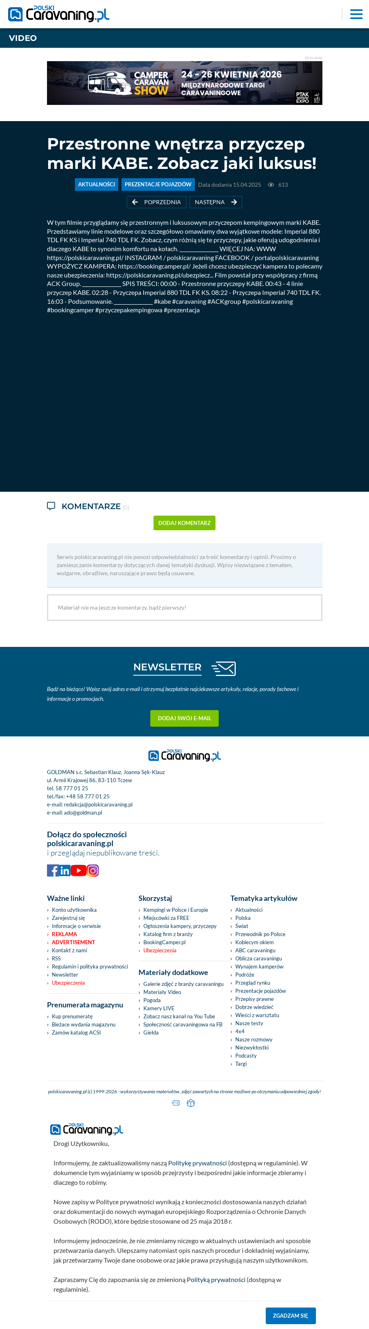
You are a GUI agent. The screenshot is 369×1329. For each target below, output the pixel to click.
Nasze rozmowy (254, 1039)
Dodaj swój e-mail (184, 718)
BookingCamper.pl (164, 942)
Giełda (151, 1032)
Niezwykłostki (252, 1047)
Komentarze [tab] (88, 506)
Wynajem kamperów (259, 966)
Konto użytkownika (74, 910)
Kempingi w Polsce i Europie (175, 910)
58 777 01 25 (71, 788)
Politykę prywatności (197, 1163)
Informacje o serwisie (76, 926)
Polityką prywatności (216, 1279)
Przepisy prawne (254, 999)
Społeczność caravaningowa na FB (182, 1024)
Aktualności (248, 910)
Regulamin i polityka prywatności (90, 966)
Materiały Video (162, 992)
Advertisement (73, 942)
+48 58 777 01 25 (88, 796)
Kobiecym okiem (254, 942)
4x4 (240, 1031)
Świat (241, 926)
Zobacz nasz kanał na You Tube (179, 1016)
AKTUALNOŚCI (96, 184)
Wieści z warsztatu (257, 1015)
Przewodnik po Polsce (260, 934)
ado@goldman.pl (83, 812)
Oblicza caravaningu (258, 958)
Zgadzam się (290, 1315)
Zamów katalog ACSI (76, 1032)
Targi (241, 1063)
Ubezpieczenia (68, 982)
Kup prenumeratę (72, 1016)
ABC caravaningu (255, 950)
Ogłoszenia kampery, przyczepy (180, 926)
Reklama (64, 934)
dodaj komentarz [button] (184, 523)
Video (23, 38)
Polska (243, 918)
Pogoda (152, 1000)
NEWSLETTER (167, 667)
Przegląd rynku (252, 982)
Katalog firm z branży (168, 934)
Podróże (244, 974)
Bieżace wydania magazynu (83, 1024)
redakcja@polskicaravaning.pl (98, 804)
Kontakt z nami (69, 950)
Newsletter (65, 974)
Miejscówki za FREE (166, 918)
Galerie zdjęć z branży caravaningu (183, 984)
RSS (56, 958)
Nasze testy (249, 1023)
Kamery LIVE (159, 1008)
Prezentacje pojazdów (260, 991)
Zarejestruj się (68, 918)
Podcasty (246, 1055)
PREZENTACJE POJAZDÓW (158, 184)
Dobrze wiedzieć (254, 1007)
